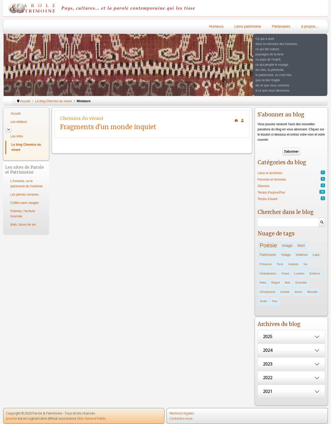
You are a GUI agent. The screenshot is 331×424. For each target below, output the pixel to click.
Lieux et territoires (270, 173)
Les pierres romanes (24, 194)
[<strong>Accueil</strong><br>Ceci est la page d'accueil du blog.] (236, 120)
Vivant (285, 273)
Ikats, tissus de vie (23, 224)
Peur (274, 301)
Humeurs (216, 26)
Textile (263, 301)
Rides (263, 282)
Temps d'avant (267, 199)
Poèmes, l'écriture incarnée (22, 213)
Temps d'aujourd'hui (271, 192)
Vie (305, 264)
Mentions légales (181, 413)
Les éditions (19, 122)
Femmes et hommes (272, 179)
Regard (275, 282)
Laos (316, 255)
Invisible (285, 292)
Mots (287, 282)
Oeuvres (263, 186)
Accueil (16, 113)
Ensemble (301, 282)
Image (287, 245)
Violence (301, 255)
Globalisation (268, 273)
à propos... (309, 26)
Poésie (268, 245)
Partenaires (281, 26)
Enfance (315, 273)
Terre (280, 264)
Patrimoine (268, 255)
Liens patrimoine (248, 26)
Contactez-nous (180, 418)
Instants (293, 264)
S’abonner (291, 151)
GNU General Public (91, 418)
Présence (266, 264)
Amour (298, 292)
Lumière (299, 273)
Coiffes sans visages (24, 203)
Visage (286, 255)
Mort (301, 245)
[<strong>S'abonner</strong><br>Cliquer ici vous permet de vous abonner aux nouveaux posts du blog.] (242, 120)
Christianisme (267, 292)
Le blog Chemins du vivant (26, 147)
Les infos (17, 136)
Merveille (312, 292)
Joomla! (11, 418)
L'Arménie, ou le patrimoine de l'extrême (26, 183)
